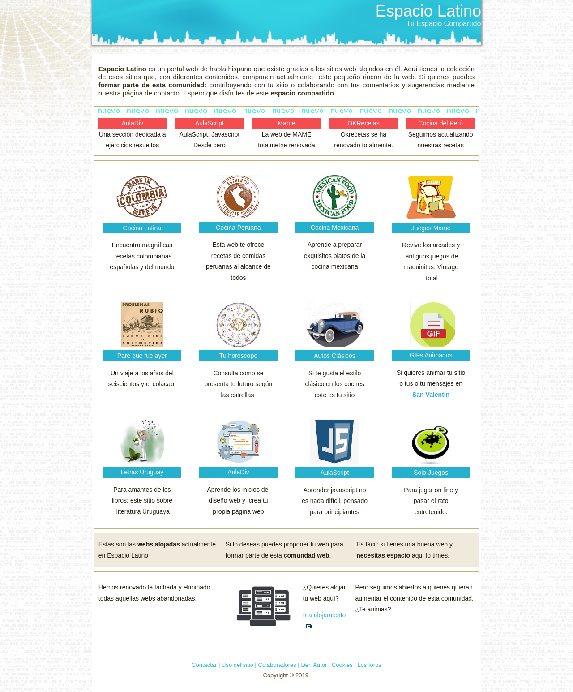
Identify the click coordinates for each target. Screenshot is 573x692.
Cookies (342, 665)
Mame (286, 123)
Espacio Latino (428, 11)
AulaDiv (132, 123)
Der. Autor (313, 665)
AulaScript (209, 123)
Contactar (205, 665)
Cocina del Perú (440, 123)
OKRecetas (363, 123)
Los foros (369, 665)
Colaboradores (277, 665)
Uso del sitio (237, 665)
